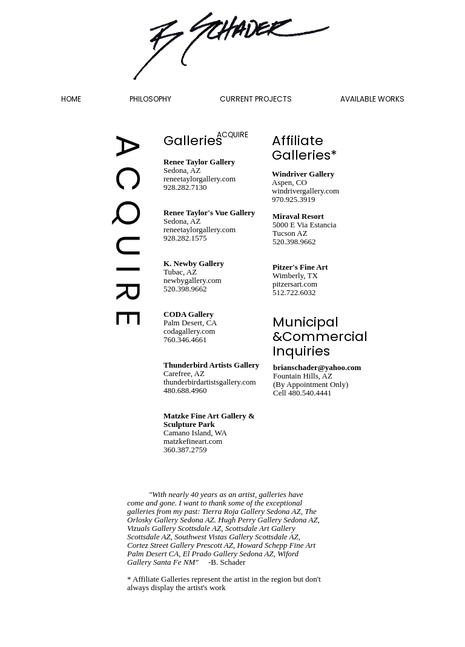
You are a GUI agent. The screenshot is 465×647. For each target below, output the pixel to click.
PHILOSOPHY (150, 99)
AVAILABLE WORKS (372, 99)
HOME (71, 99)
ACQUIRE (232, 134)
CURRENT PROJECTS (256, 99)
